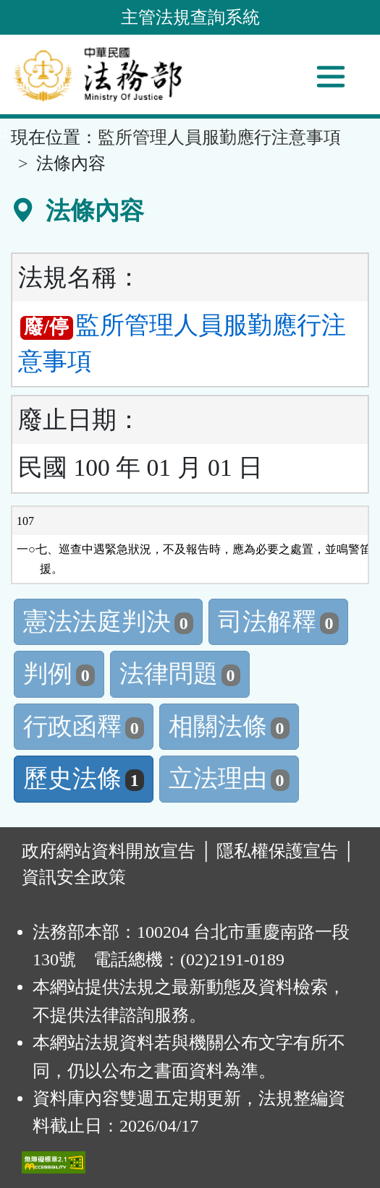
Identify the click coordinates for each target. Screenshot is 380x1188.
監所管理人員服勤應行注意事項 (219, 137)
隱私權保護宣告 (277, 851)
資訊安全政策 (74, 877)
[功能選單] (331, 76)
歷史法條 (83, 778)
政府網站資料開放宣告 (108, 851)
